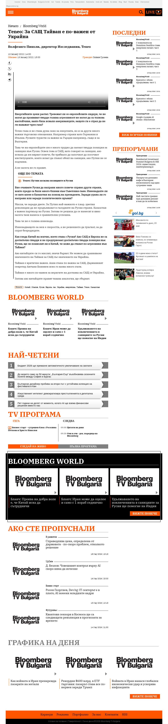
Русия (41, 287)
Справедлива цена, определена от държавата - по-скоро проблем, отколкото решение (75, 544)
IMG (10, 2)
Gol (52, 2)
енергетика (70, 287)
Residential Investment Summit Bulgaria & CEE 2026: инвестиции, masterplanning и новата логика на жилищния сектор (147, 165)
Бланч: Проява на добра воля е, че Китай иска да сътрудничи (33, 502)
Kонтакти (111, 714)
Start (125, 2)
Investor (17, 2)
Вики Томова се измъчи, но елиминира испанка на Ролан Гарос (135, 241)
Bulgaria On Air (44, 2)
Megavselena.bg (12, 6)
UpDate (49, 561)
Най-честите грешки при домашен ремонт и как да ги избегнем (147, 199)
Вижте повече (145, 513)
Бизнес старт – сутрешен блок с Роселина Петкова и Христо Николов (32, 429)
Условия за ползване (57, 721)
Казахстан (95, 287)
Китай (27, 287)
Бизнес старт (52, 585)
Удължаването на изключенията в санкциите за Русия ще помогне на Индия (135, 502)
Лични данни (88, 721)
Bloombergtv (32, 2)
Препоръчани (135, 148)
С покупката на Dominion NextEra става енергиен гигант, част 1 (148, 47)
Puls (72, 2)
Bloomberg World (46, 297)
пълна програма (83, 446)
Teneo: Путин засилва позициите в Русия (48, 180)
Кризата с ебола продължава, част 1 (146, 81)
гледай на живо (33, 446)
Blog (120, 2)
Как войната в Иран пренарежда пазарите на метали (33, 682)
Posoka (131, 2)
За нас (96, 714)
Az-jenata (65, 2)
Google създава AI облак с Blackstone (145, 118)
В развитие (51, 536)
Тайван (80, 287)
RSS (125, 714)
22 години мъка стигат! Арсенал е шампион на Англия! (136, 257)
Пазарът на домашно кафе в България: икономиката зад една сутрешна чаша (147, 182)
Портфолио (80, 714)
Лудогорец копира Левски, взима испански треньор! (134, 274)
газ (54, 287)
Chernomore (144, 2)
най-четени (33, 355)
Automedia (90, 2)
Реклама (63, 714)
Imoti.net (99, 2)
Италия (34, 287)
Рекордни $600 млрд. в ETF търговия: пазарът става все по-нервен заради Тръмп (83, 684)
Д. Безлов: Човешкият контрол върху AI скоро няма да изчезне (73, 567)
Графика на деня (44, 642)
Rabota (106, 2)
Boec (137, 2)
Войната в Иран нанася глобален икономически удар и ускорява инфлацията (135, 684)
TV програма (34, 414)
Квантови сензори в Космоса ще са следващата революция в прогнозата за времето (74, 617)
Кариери (46, 714)
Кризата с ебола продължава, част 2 (146, 100)
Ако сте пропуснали (51, 528)
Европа (49, 287)
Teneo (86, 287)
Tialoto (57, 2)
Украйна (60, 287)
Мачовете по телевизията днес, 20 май (135, 224)
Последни (129, 32)
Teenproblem (80, 2)
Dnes (24, 2)
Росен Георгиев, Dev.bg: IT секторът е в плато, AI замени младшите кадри (73, 591)
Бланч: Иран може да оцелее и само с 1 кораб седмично (83, 500)
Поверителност (74, 721)
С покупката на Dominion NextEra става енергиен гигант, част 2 (148, 65)
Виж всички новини (139, 135)
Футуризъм (51, 610)
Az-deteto (113, 2)
